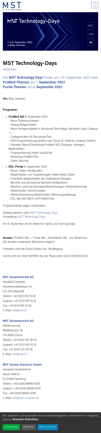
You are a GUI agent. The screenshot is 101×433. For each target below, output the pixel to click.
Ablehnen (28, 427)
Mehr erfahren (47, 427)
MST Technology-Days (44, 213)
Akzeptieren (11, 427)
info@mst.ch (19, 310)
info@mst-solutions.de (25, 398)
